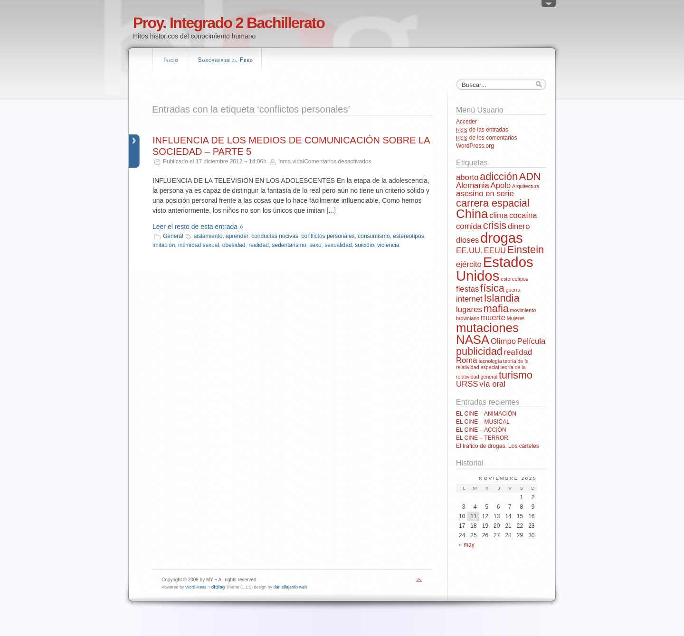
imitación (163, 245)
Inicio (171, 60)
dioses (467, 240)
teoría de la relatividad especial (492, 364)
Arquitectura (525, 186)
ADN (530, 176)
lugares (469, 309)
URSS (467, 384)
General (173, 236)
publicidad (479, 351)
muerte (493, 317)
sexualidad (338, 245)
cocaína (523, 215)
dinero (519, 226)
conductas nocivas (274, 236)
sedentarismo (289, 245)
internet (469, 299)
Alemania (472, 185)
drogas (501, 238)
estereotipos (408, 236)
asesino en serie (485, 193)
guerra (513, 290)
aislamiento (208, 236)
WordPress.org (475, 145)
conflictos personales (328, 236)
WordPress (195, 587)
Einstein (525, 250)
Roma (466, 360)
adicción (499, 176)
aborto (467, 177)
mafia (496, 308)
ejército (469, 264)
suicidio (364, 245)
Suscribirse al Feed (225, 60)
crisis (495, 225)
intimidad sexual (198, 245)
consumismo (374, 236)
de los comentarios (486, 137)
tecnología (490, 361)
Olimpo (503, 341)
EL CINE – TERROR (482, 438)
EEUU (495, 250)
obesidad (234, 245)
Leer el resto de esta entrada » (197, 226)
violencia (388, 245)
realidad (258, 245)
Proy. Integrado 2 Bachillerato (228, 22)
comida (469, 226)
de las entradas (482, 129)
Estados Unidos (494, 269)
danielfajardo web (290, 587)
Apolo (500, 185)
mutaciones (487, 327)
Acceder (466, 121)
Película (531, 341)
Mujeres (516, 318)
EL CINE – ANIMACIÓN (486, 413)
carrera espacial (493, 203)
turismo (515, 375)
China (472, 213)
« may (467, 545)
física (492, 288)
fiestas (467, 289)
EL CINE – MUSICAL (483, 421)
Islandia (502, 298)
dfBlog (218, 587)
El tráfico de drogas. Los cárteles (497, 446)
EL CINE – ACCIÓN (481, 430)
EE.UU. (469, 250)
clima (498, 215)
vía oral (492, 384)
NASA (472, 339)
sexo (315, 245)
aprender (237, 236)
